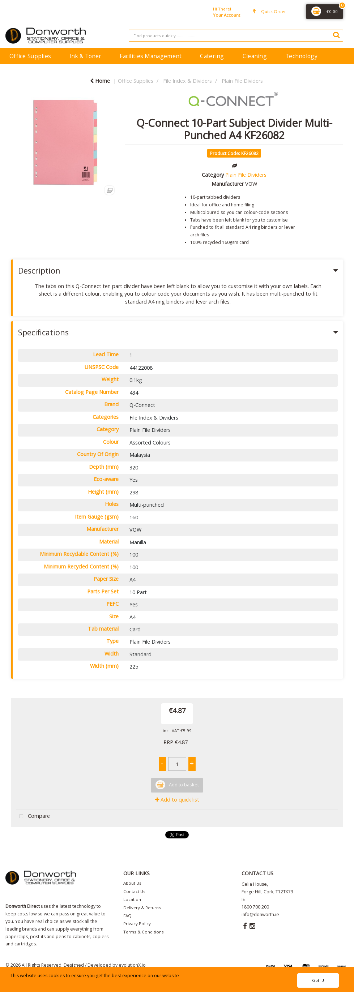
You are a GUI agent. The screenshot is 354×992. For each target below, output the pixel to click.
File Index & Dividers (187, 80)
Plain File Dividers (242, 80)
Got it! (318, 980)
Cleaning (255, 56)
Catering (212, 56)
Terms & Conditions (143, 932)
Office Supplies (30, 56)
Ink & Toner (85, 56)
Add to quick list (177, 799)
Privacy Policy (137, 923)
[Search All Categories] (236, 36)
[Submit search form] (336, 34)
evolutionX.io (132, 965)
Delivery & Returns (142, 907)
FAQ (127, 915)
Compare (33, 816)
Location (132, 899)
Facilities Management (151, 56)
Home (100, 80)
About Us (132, 883)
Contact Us (134, 891)
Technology (301, 56)
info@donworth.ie (260, 914)
